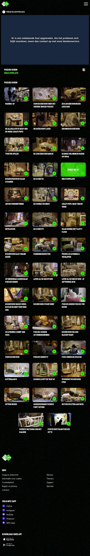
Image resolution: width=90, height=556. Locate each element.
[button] (6, 59)
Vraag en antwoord (10, 475)
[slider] (45, 53)
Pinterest (8, 518)
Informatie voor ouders (12, 478)
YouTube (7, 514)
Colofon (5, 490)
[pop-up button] (78, 59)
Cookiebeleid (8, 482)
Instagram (8, 510)
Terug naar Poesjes (15, 12)
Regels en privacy (9, 486)
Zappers (50, 482)
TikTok (7, 505)
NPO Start (8, 522)
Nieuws (50, 475)
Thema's (50, 478)
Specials (50, 486)
